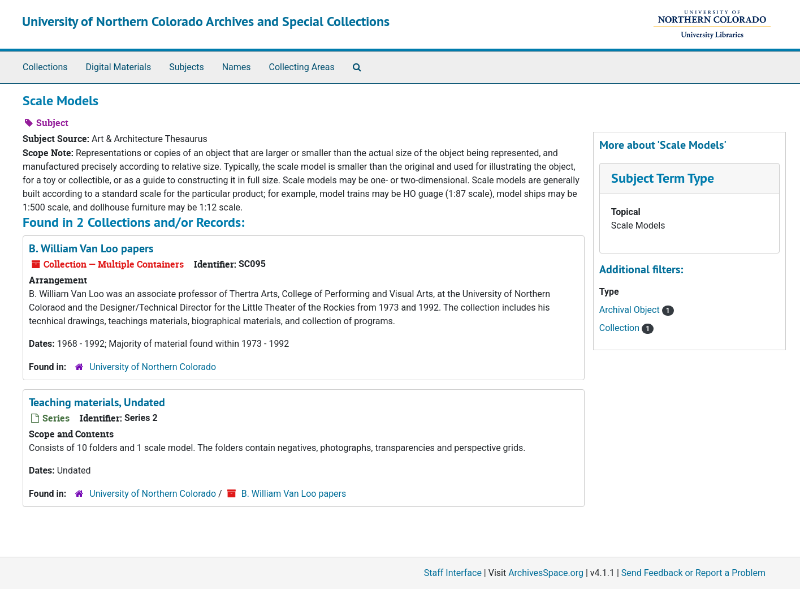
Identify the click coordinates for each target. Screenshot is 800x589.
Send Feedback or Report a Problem (693, 572)
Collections (45, 67)
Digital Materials (119, 67)
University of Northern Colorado (152, 367)
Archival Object (630, 309)
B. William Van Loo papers (91, 248)
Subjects (186, 67)
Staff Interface (453, 572)
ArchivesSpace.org (545, 572)
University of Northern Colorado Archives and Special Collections (206, 21)
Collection (620, 328)
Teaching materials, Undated (97, 402)
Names (236, 67)
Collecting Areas (302, 67)
